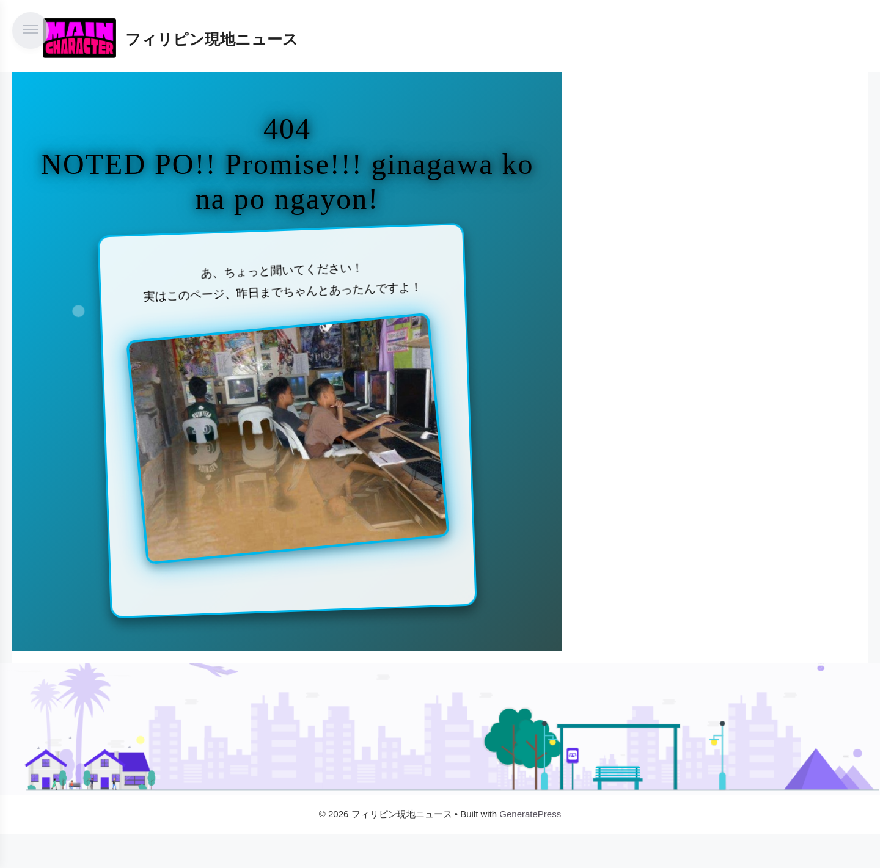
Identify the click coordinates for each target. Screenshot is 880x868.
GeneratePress (530, 814)
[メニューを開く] (30, 30)
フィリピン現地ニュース (211, 39)
